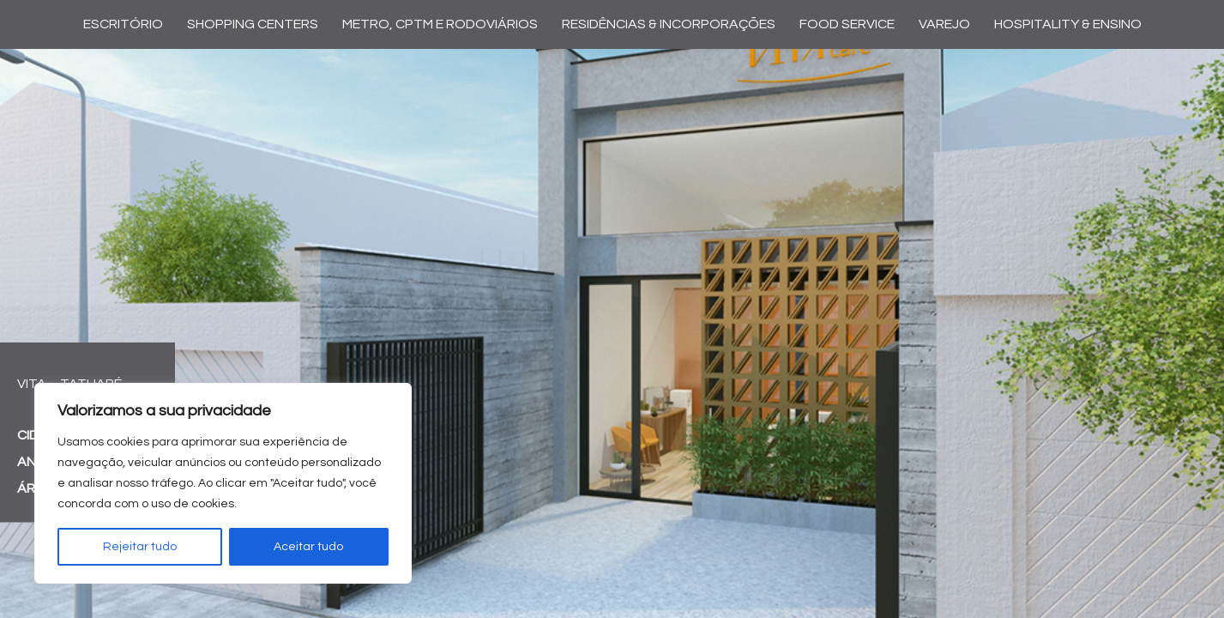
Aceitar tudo (308, 547)
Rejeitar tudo (140, 547)
